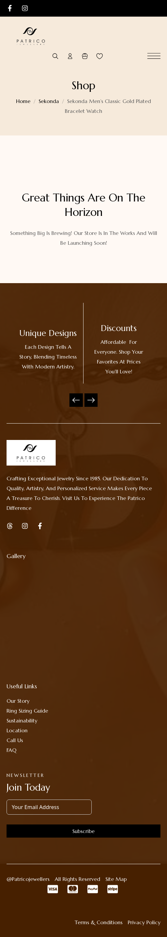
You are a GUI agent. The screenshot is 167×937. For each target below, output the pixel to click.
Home (23, 101)
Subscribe (83, 831)
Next (91, 400)
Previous (76, 400)
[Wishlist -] (99, 56)
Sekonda (49, 101)
